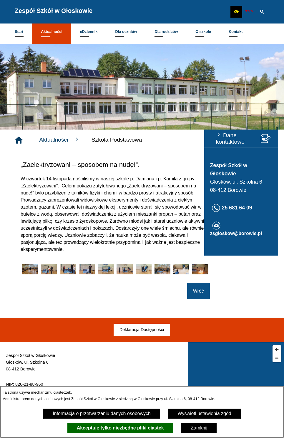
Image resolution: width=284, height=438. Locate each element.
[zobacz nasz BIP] (249, 12)
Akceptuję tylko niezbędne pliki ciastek (120, 427)
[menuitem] (19, 34)
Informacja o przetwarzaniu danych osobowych (102, 413)
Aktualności (128, 139)
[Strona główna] (87, 140)
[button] (236, 12)
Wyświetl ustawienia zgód (204, 413)
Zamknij (199, 427)
